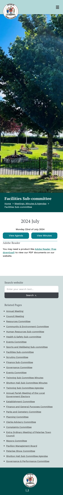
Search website (14, 282)
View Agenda (16, 235)
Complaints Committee (19, 427)
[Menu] (57, 7)
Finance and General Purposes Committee (29, 406)
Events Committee (16, 342)
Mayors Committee (16, 440)
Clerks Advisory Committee (21, 422)
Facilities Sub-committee (20, 352)
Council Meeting (15, 316)
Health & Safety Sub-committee (23, 336)
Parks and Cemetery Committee (23, 411)
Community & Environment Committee (27, 326)
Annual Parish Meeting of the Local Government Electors (25, 395)
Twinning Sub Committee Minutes (24, 377)
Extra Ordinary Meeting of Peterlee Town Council (28, 434)
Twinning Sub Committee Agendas (25, 388)
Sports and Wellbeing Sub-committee (27, 347)
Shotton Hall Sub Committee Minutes (26, 382)
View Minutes (44, 235)
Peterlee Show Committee (20, 451)
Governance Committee (19, 367)
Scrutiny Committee (17, 357)
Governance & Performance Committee (27, 461)
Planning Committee (17, 417)
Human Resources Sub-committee (25, 331)
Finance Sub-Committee (19, 362)
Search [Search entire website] (31, 295)
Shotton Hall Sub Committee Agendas (27, 456)
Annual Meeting (14, 311)
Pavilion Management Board (21, 446)
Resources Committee (18, 321)
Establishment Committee (20, 401)
